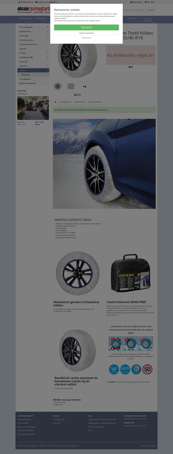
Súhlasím (86, 27)
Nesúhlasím (86, 38)
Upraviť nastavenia (86, 33)
